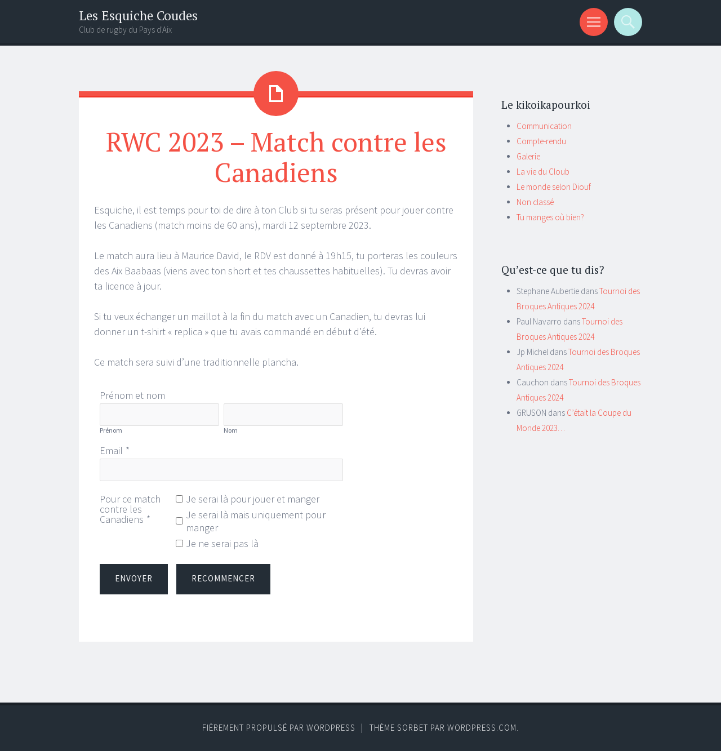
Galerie (528, 156)
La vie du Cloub (543, 171)
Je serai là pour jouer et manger (252, 498)
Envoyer (134, 578)
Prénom (111, 430)
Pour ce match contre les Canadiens (130, 509)
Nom (231, 430)
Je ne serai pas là (222, 543)
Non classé (535, 202)
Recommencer (223, 578)
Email (111, 450)
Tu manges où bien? (550, 217)
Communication (544, 126)
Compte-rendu (541, 141)
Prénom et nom (132, 395)
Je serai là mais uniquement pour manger (256, 521)
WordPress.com (482, 727)
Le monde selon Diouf (554, 186)
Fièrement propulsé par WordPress (278, 727)
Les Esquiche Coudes (138, 15)
